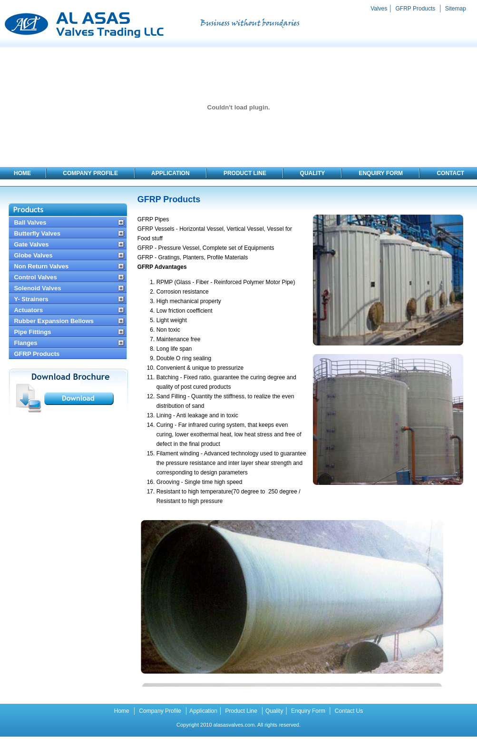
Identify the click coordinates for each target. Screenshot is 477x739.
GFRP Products (416, 8)
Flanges (25, 342)
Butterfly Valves (37, 233)
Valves (378, 8)
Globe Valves (33, 255)
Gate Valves (31, 244)
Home (121, 711)
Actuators (28, 310)
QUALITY (312, 173)
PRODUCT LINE (246, 173)
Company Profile (159, 711)
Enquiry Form (308, 711)
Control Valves (35, 277)
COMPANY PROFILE (90, 173)
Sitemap (455, 8)
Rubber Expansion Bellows (54, 321)
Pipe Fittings (32, 331)
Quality (274, 711)
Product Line (240, 711)
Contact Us (348, 711)
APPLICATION (170, 173)
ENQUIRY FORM (381, 173)
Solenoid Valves (37, 288)
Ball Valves (30, 222)
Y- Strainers (31, 299)
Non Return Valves (41, 266)
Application (203, 711)
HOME (22, 173)
